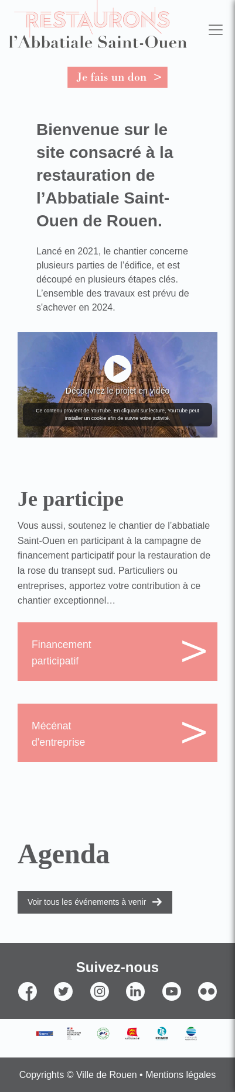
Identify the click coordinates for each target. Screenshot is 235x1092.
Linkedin (135, 1012)
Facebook (27, 1012)
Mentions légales (180, 1075)
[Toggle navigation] (215, 30)
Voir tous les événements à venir (87, 902)
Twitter (63, 1012)
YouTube (171, 1012)
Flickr (207, 1012)
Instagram (99, 1012)
